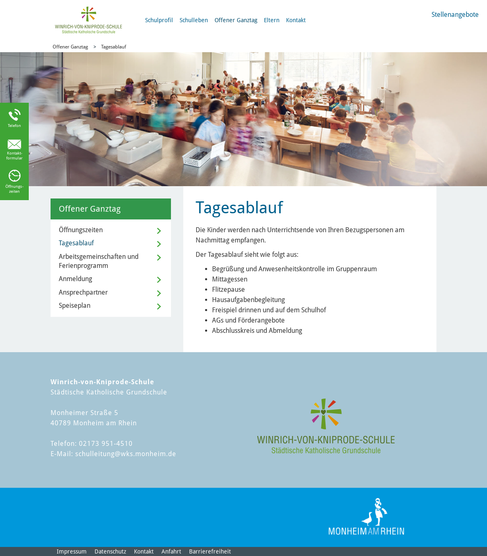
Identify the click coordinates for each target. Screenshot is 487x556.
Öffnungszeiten (81, 230)
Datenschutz (110, 551)
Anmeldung (75, 279)
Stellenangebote (455, 14)
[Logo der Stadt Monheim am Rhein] (366, 516)
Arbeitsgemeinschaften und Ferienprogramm (98, 261)
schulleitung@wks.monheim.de (125, 454)
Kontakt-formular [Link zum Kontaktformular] (14, 155)
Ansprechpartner (83, 292)
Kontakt (296, 20)
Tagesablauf (113, 47)
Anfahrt (171, 551)
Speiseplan (74, 305)
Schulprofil (159, 20)
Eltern (271, 20)
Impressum (72, 551)
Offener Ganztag (236, 20)
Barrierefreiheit (210, 551)
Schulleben (194, 20)
